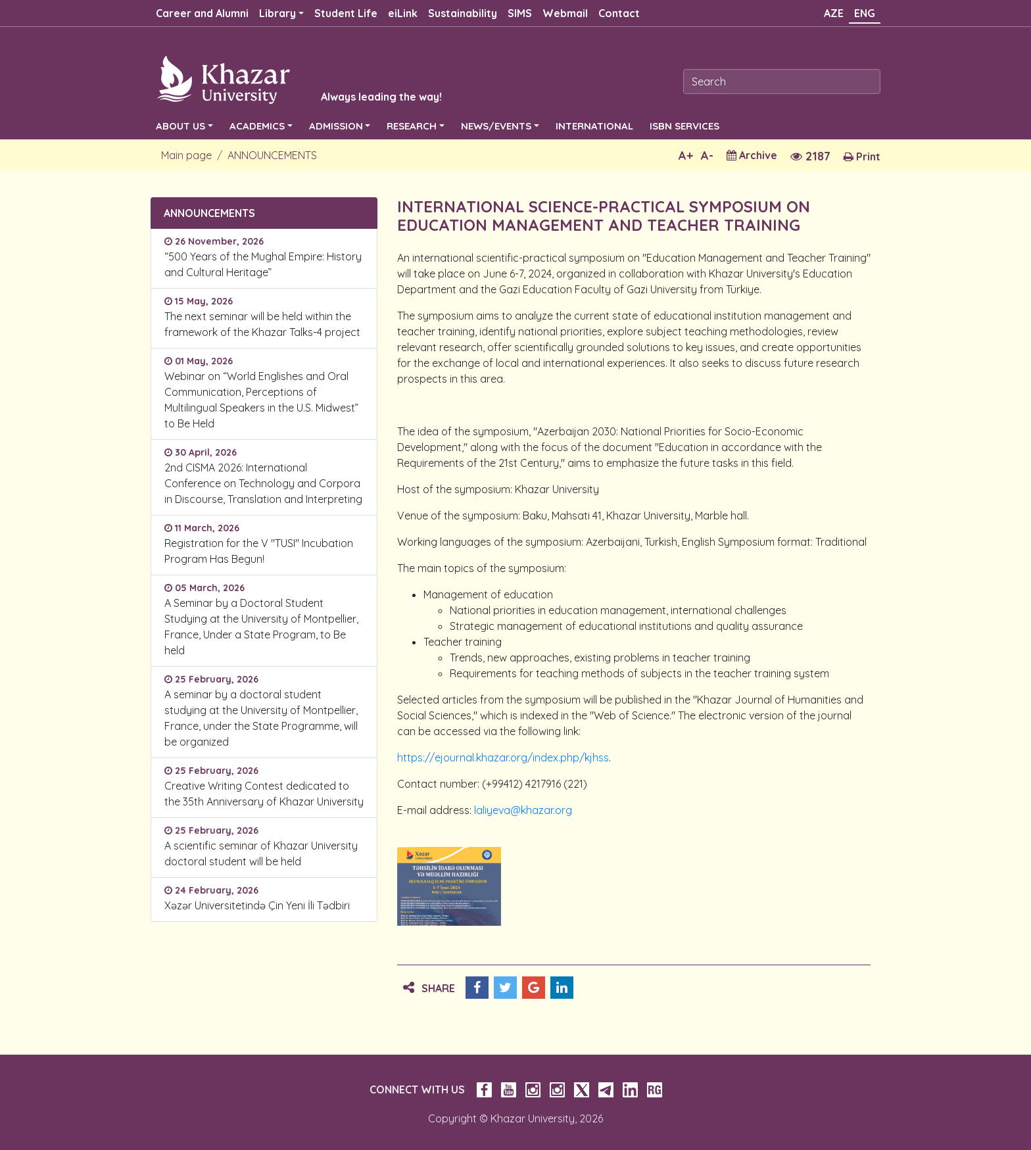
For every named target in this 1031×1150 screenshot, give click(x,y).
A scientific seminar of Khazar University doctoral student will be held (261, 853)
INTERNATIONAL (594, 126)
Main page (186, 155)
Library (277, 13)
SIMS (520, 13)
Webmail (565, 13)
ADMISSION (336, 126)
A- (707, 155)
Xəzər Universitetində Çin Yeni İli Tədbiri (257, 905)
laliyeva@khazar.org (523, 810)
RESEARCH (412, 126)
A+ (686, 155)
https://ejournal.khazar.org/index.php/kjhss (503, 757)
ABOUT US (180, 126)
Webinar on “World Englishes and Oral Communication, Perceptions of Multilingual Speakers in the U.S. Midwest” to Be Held (261, 400)
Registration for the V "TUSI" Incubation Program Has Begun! (258, 551)
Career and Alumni (202, 13)
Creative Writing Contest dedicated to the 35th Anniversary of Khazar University (264, 793)
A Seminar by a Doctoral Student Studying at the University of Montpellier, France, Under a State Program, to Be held (261, 626)
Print (862, 156)
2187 (810, 156)
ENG (864, 13)
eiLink (403, 13)
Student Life (345, 13)
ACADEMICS (257, 126)
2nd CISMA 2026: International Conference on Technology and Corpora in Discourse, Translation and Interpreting (263, 483)
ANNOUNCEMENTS (272, 155)
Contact (619, 13)
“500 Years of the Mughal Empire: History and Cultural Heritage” (263, 264)
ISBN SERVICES (684, 126)
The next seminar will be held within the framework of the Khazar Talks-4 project (262, 324)
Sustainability (462, 13)
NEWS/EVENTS (496, 126)
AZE (834, 13)
